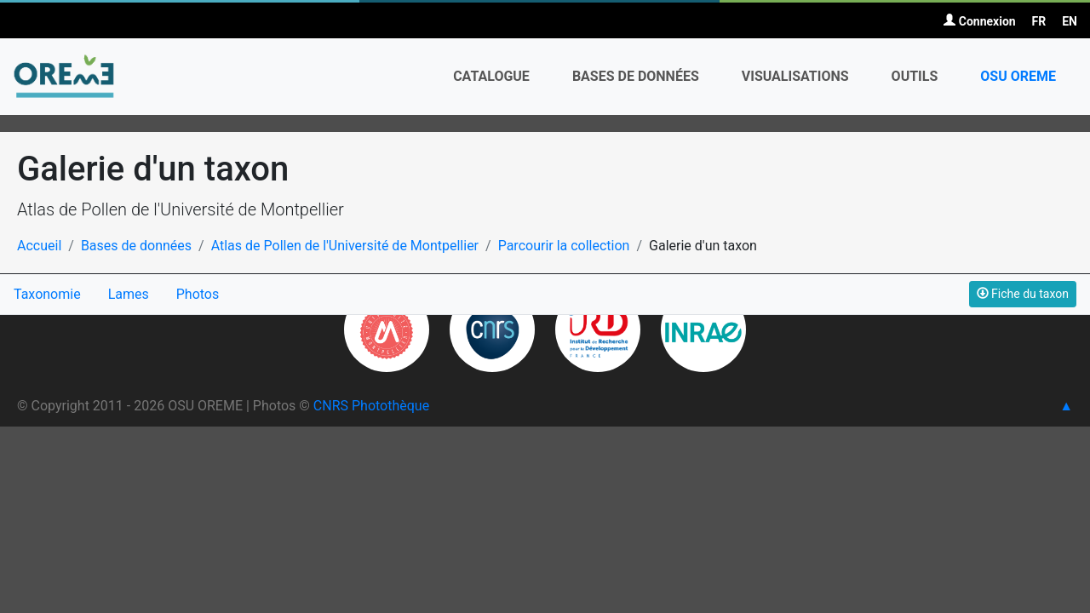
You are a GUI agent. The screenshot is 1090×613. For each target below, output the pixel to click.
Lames (128, 294)
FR (1039, 21)
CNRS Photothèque (371, 406)
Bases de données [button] (635, 76)
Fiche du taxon (1023, 294)
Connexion (979, 21)
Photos (198, 294)
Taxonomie (47, 294)
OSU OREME (1018, 76)
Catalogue (491, 76)
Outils (915, 76)
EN (1069, 21)
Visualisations (795, 76)
